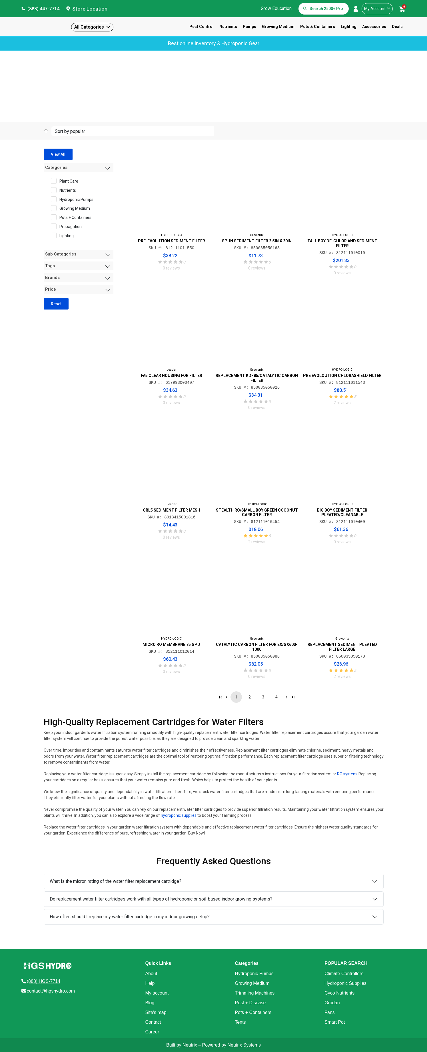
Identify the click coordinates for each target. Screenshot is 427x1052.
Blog (149, 1002)
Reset (56, 304)
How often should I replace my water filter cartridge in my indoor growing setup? (130, 916)
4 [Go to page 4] (276, 697)
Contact (153, 1022)
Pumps (249, 26)
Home (48, 78)
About (151, 973)
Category (83, 78)
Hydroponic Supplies (345, 983)
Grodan (332, 1002)
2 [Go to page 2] (249, 697)
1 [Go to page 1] (236, 697)
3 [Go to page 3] (263, 697)
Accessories (374, 26)
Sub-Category (106, 78)
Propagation (68, 226)
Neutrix (190, 1045)
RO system (347, 774)
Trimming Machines (254, 993)
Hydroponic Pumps (74, 199)
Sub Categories (60, 254)
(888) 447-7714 (43, 8)
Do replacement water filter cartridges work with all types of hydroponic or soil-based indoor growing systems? (161, 899)
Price (50, 289)
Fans (329, 1012)
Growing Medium (278, 26)
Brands (52, 277)
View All (58, 154)
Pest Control (201, 26)
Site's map (155, 1012)
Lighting (348, 26)
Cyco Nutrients (339, 993)
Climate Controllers (343, 973)
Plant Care (66, 181)
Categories (56, 167)
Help (150, 983)
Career (152, 1031)
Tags (50, 265)
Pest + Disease (250, 1002)
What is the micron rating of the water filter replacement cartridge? (115, 881)
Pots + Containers (73, 217)
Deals (397, 26)
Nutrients (228, 26)
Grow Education (276, 8)
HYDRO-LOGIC (171, 235)
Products (64, 78)
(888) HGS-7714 (43, 981)
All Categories (89, 27)
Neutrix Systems (243, 1045)
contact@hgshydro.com (51, 991)
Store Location (89, 9)
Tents (240, 1022)
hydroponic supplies (179, 815)
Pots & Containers (317, 26)
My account (157, 993)
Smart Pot (334, 1022)
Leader (172, 370)
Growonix (257, 235)
